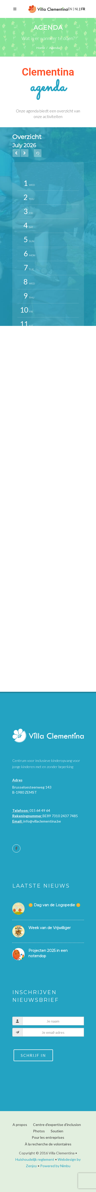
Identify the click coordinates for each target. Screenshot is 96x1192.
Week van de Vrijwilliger (49, 927)
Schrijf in (33, 1055)
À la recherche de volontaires (48, 1144)
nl (76, 9)
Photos (39, 1131)
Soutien (57, 1131)
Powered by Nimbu (55, 1166)
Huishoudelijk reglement (34, 1159)
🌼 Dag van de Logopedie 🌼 (54, 905)
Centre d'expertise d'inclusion (57, 1124)
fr (82, 9)
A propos (20, 1124)
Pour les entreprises (48, 1137)
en (70, 9)
